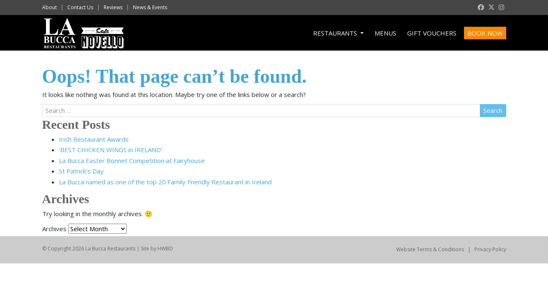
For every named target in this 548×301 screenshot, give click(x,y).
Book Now (485, 33)
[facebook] (481, 7)
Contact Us (80, 7)
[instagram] (501, 7)
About (49, 7)
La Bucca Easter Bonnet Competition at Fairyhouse (132, 160)
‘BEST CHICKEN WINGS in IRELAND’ (110, 149)
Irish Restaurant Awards (94, 139)
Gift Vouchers (431, 33)
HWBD (165, 248)
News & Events (150, 7)
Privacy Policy (490, 250)
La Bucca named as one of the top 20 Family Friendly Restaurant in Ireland (165, 182)
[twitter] (491, 7)
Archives (54, 228)
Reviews (113, 7)
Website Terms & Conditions (430, 250)
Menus (385, 33)
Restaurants (336, 33)
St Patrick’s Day (81, 171)
